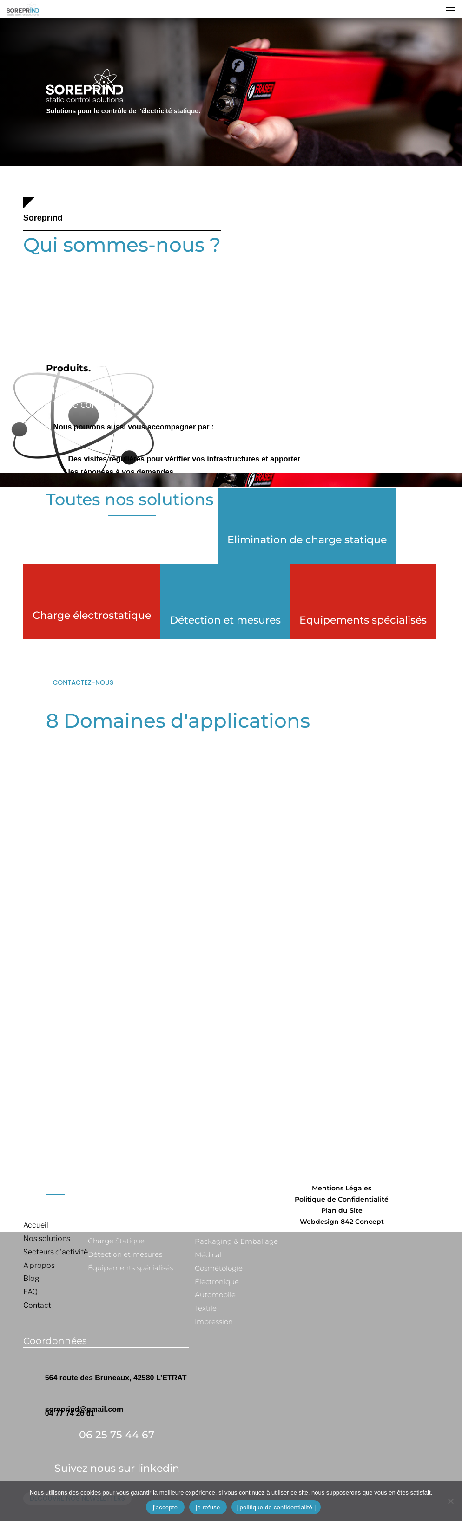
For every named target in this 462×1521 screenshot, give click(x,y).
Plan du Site (342, 1210)
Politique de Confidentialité (342, 1199)
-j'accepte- (165, 1507)
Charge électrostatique (92, 615)
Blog (31, 1278)
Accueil (35, 1225)
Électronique (217, 1281)
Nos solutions (46, 1238)
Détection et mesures (225, 620)
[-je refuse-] (450, 1501)
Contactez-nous (83, 682)
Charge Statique (116, 1240)
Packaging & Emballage (236, 1241)
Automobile (215, 1294)
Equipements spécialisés (363, 620)
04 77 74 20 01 (70, 1413)
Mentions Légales (341, 1188)
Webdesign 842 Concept (342, 1221)
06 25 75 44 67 (116, 1435)
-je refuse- (208, 1507)
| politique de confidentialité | (276, 1507)
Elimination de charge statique (307, 539)
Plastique (211, 1227)
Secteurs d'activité (55, 1252)
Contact (37, 1305)
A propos (39, 1265)
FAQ (30, 1291)
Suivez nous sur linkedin (116, 1468)
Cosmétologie (219, 1268)
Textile (206, 1308)
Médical (208, 1254)
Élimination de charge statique (141, 1227)
